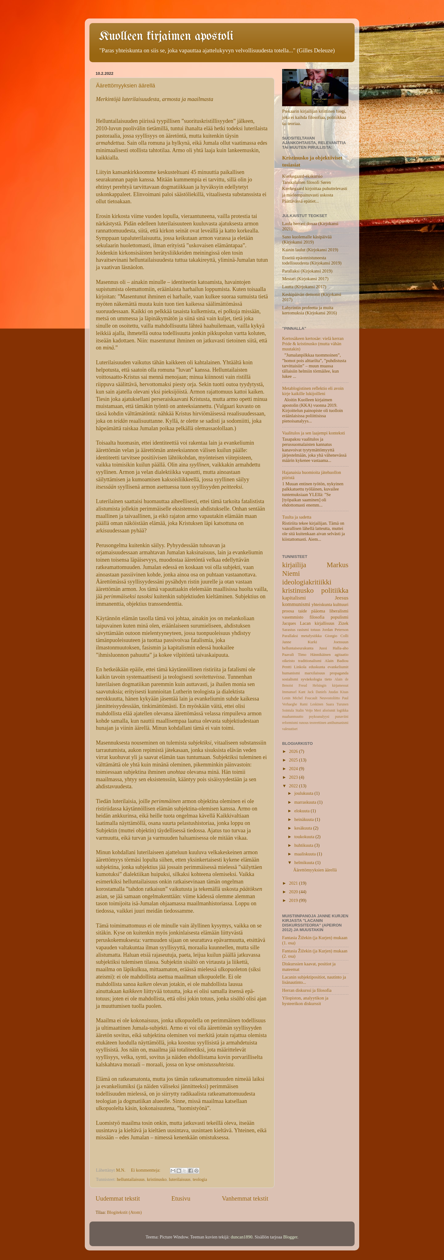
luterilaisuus (180, 1179)
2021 (294, 883)
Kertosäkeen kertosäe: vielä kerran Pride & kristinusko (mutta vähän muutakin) (312, 344)
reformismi (290, 723)
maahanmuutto (292, 716)
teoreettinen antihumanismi (329, 723)
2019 (294, 900)
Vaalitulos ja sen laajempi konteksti (313, 432)
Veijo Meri (313, 710)
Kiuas (344, 692)
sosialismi (290, 679)
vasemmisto (292, 617)
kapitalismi (294, 598)
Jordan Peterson (335, 629)
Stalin (299, 710)
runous (303, 723)
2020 (294, 891)
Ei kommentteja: (146, 1170)
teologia (200, 1179)
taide (302, 610)
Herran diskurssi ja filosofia (306, 990)
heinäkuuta (304, 819)
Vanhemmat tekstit (245, 1198)
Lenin (286, 698)
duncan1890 (241, 1236)
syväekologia (311, 679)
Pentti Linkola (294, 666)
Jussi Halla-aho (333, 648)
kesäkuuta (303, 828)
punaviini (341, 716)
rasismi (303, 629)
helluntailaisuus (131, 1179)
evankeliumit (337, 666)
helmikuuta (304, 862)
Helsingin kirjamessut (330, 685)
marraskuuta (306, 802)
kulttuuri (340, 604)
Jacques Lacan (296, 623)
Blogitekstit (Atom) (124, 1212)
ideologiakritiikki (306, 582)
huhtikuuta (304, 845)
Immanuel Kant (293, 692)
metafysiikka (311, 635)
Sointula (288, 710)
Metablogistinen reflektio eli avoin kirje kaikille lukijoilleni (312, 391)
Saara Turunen (337, 704)
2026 (294, 751)
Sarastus (288, 629)
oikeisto (288, 660)
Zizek (343, 623)
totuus (315, 629)
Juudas (333, 692)
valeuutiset (290, 729)
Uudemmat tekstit (118, 1198)
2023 (294, 777)
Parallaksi (290, 635)
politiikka (334, 590)
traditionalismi (310, 660)
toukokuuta (304, 836)
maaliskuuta (305, 853)
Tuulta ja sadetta (296, 517)
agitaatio (341, 654)
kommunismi (296, 604)
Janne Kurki (299, 642)
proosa (288, 610)
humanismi (291, 673)
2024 (294, 768)
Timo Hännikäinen (314, 654)
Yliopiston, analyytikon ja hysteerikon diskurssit (305, 1000)
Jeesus (341, 598)
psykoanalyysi (319, 716)
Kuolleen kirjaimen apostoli (166, 36)
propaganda (339, 673)
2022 (294, 785)
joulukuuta (304, 793)
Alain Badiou (336, 660)
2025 (294, 759)
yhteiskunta (321, 604)
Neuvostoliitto (329, 698)
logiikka (342, 710)
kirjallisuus (324, 623)
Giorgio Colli (336, 635)
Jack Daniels (317, 692)
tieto (328, 679)
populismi (339, 617)
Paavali (288, 654)
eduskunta (317, 666)
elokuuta (302, 810)
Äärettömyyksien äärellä (125, 86)
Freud (303, 685)
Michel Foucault (305, 698)
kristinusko (156, 1179)
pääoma (318, 610)
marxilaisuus (315, 673)
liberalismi (338, 610)
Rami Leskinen (311, 704)
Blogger (290, 1236)
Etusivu (181, 1198)
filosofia (317, 617)
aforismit (329, 710)
